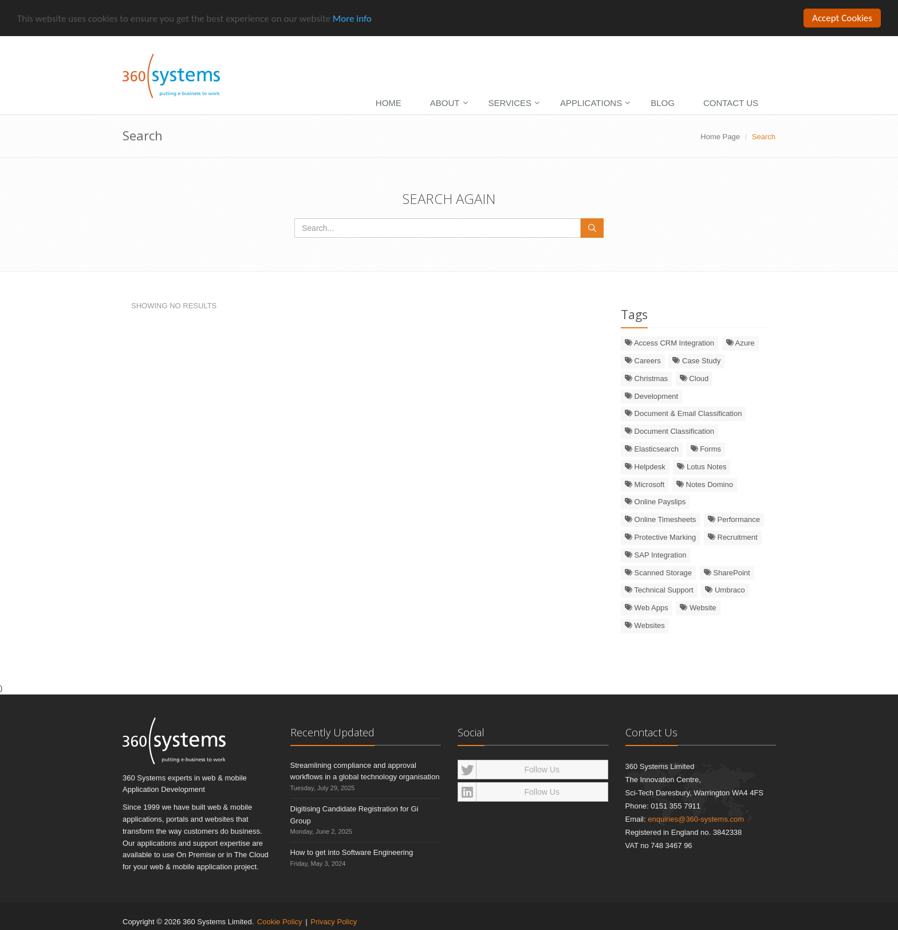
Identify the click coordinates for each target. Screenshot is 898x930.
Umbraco (725, 590)
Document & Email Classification (683, 413)
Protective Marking (660, 537)
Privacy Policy (333, 921)
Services (510, 103)
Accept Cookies (842, 18)
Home (388, 103)
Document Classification (669, 431)
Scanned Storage (658, 572)
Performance (734, 519)
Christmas (646, 378)
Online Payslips (655, 501)
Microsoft (644, 484)
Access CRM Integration (669, 343)
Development (651, 396)
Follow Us (509, 769)
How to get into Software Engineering (351, 852)
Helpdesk (645, 466)
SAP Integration (655, 555)
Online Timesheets (660, 519)
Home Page (720, 136)
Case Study (696, 360)
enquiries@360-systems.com (696, 818)
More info (352, 18)
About (445, 103)
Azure (740, 343)
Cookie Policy (279, 921)
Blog (663, 103)
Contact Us (730, 103)
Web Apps (646, 607)
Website (698, 607)
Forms (706, 449)
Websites (645, 625)
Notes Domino (704, 484)
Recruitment (733, 537)
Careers (643, 360)
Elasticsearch (652, 449)
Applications (591, 103)
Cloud (694, 378)
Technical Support (659, 590)
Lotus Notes (701, 466)
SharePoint (727, 572)
